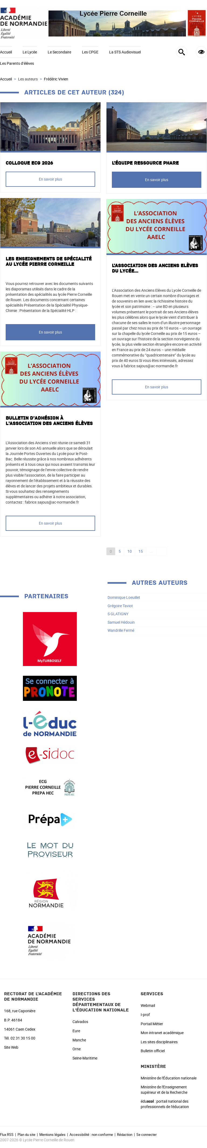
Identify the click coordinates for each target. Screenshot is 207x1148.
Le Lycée (30, 52)
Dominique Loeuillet (124, 597)
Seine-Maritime (85, 1058)
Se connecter (146, 1134)
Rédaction (124, 1134)
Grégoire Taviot (120, 605)
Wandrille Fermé (121, 630)
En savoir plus (50, 179)
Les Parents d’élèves (17, 63)
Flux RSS (6, 1134)
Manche (79, 1039)
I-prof (145, 1014)
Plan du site (26, 1134)
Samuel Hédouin (121, 622)
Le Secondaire (59, 52)
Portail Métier (152, 1023)
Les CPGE (90, 52)
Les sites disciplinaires (159, 1041)
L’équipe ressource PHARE (145, 163)
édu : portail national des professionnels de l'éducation (165, 1104)
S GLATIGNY (118, 613)
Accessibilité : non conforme (91, 1134)
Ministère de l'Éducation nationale (168, 1078)
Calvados (80, 1021)
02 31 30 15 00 (23, 1038)
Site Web (11, 1047)
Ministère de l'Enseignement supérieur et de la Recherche (164, 1089)
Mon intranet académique (162, 1032)
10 (129, 551)
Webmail (148, 1005)
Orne (77, 1048)
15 (141, 551)
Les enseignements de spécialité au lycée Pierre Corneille (49, 262)
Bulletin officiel (153, 1050)
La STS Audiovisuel (125, 52)
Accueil (6, 52)
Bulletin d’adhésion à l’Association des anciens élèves (49, 421)
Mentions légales (52, 1134)
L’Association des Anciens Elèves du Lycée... (155, 268)
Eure (76, 1030)
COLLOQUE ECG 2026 (29, 163)
